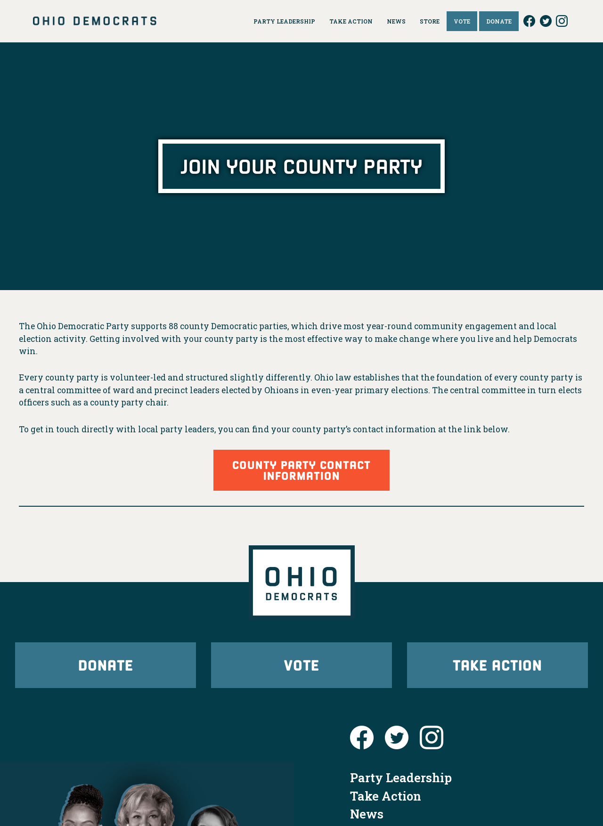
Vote (301, 664)
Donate (105, 664)
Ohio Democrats (94, 21)
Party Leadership (401, 777)
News (366, 814)
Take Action (497, 664)
